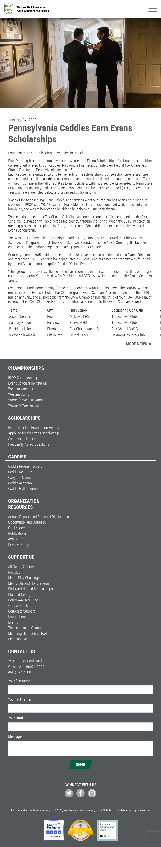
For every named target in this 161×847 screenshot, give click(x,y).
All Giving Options (21, 566)
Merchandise (17, 639)
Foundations (17, 616)
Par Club (14, 572)
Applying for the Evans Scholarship (33, 433)
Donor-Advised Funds (24, 600)
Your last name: (19, 699)
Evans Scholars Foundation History (33, 427)
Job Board (15, 539)
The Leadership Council (25, 628)
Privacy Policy (18, 544)
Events (13, 622)
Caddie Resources (21, 472)
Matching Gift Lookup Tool (27, 633)
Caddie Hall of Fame (23, 488)
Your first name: (19, 681)
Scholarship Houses (22, 438)
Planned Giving (19, 594)
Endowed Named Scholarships (30, 589)
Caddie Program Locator (25, 466)
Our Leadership (19, 528)
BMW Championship (23, 377)
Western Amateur (20, 389)
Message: (15, 736)
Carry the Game (19, 477)
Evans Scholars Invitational (27, 383)
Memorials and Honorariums (29, 583)
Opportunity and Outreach (27, 522)
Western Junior (19, 394)
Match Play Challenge (24, 577)
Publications (17, 533)
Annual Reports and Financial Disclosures (38, 517)
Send (80, 764)
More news (136, 343)
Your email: (16, 718)
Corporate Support (21, 611)
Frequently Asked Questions (28, 444)
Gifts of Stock (18, 605)
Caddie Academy (20, 483)
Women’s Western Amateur (27, 400)
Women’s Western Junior (26, 405)
